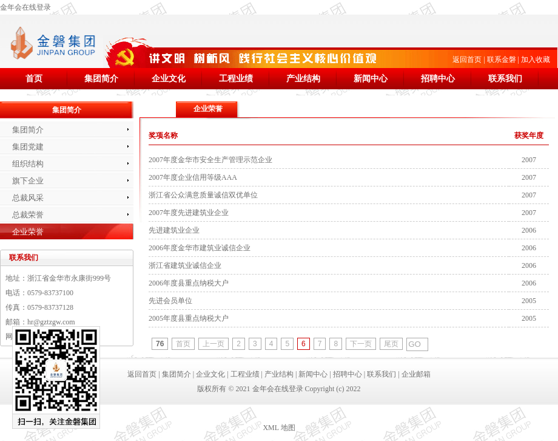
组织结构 (28, 163)
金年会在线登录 (25, 7)
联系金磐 (501, 59)
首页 (33, 78)
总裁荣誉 (28, 214)
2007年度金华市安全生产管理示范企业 (210, 160)
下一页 (361, 344)
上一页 (213, 344)
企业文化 (169, 78)
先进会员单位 (170, 300)
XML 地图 (279, 427)
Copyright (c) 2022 (333, 389)
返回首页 (467, 59)
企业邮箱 (416, 374)
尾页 (391, 344)
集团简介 (101, 78)
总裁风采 (28, 197)
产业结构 (303, 78)
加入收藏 (535, 59)
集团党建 (28, 146)
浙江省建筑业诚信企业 (185, 265)
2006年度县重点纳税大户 (189, 283)
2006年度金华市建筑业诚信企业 (199, 248)
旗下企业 (28, 180)
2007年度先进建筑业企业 (189, 212)
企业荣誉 (28, 231)
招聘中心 (438, 78)
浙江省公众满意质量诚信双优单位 (203, 195)
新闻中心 (371, 78)
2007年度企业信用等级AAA (193, 177)
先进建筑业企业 (174, 230)
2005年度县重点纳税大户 (189, 318)
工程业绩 (236, 78)
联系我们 (505, 78)
